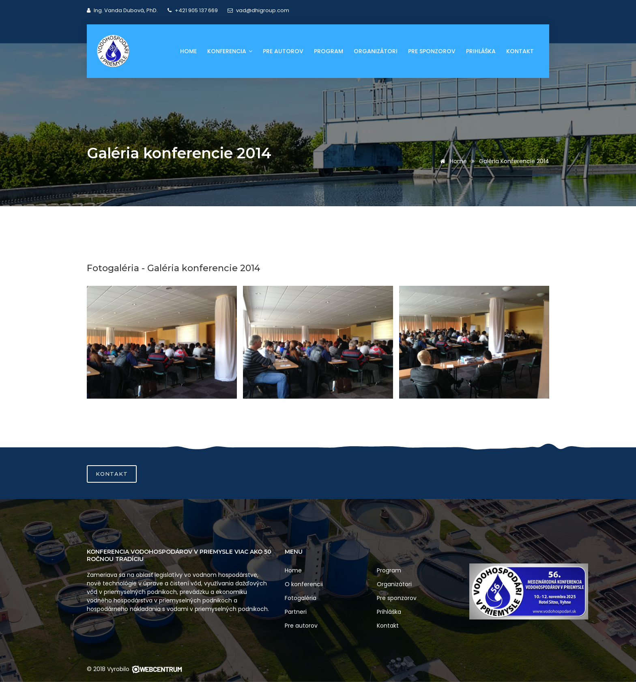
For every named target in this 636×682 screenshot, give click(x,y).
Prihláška (481, 51)
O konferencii (304, 584)
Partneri (296, 612)
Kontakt (520, 51)
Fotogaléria (300, 598)
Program (328, 51)
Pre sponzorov (432, 51)
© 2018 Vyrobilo (135, 669)
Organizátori (376, 51)
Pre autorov (283, 51)
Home (188, 51)
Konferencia (229, 51)
